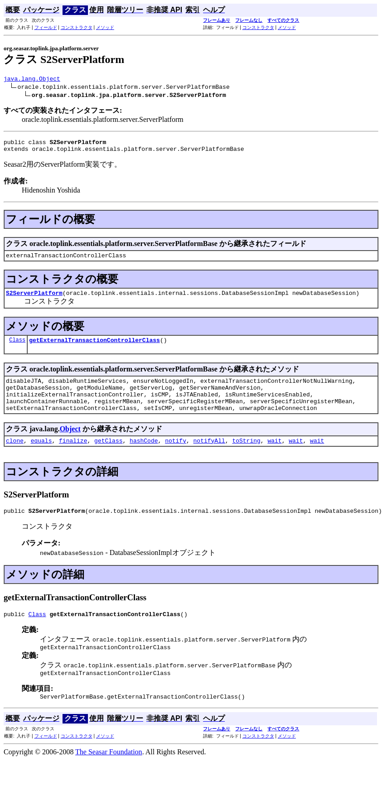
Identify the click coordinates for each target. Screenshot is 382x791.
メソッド (105, 27)
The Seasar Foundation (108, 775)
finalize (73, 457)
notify (175, 457)
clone (15, 457)
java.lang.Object (32, 80)
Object (70, 444)
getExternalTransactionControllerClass (94, 348)
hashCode (144, 457)
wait (274, 457)
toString (246, 457)
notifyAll (209, 457)
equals (41, 457)
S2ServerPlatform (34, 299)
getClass (108, 457)
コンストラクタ (76, 27)
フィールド (45, 27)
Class (17, 348)
